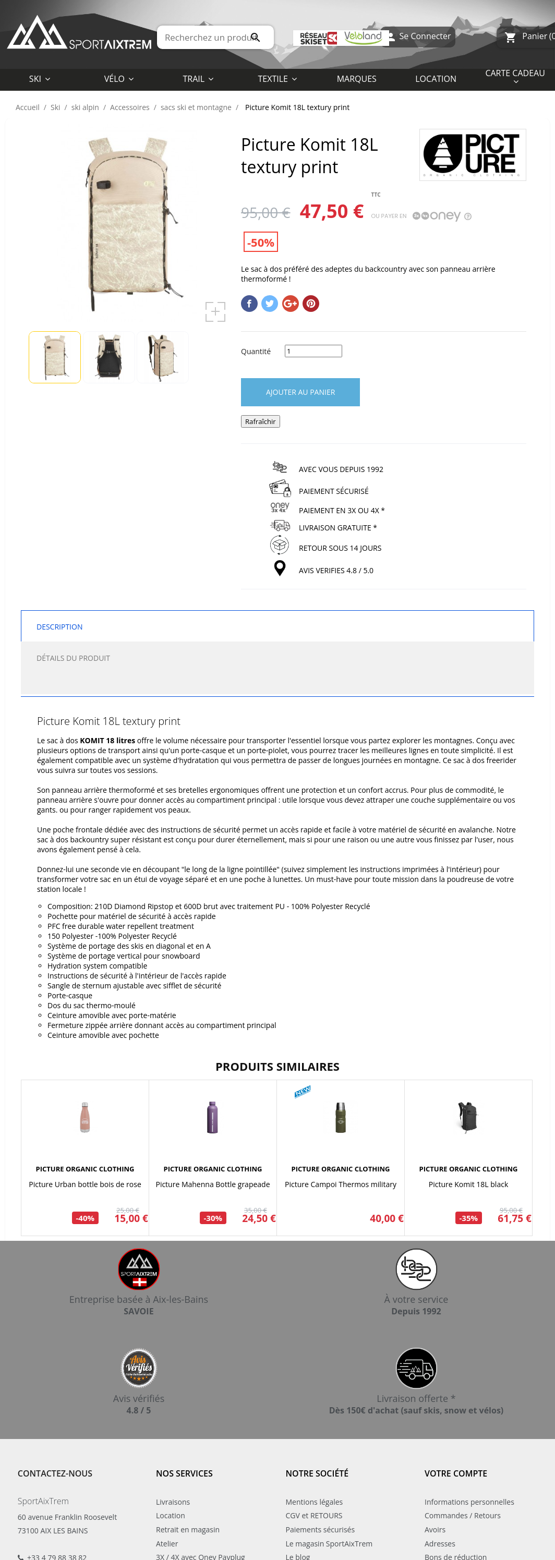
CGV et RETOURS (314, 1515)
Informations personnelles (469, 1502)
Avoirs (435, 1529)
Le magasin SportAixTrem (329, 1544)
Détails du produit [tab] (73, 658)
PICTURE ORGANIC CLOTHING (85, 1168)
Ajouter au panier (300, 392)
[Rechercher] (215, 37)
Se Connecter (417, 37)
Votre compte (456, 1473)
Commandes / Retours (463, 1515)
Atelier (167, 1544)
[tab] (277, 683)
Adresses (440, 1544)
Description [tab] (59, 627)
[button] (277, 78)
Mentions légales (314, 1502)
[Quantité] (313, 351)
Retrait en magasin (188, 1529)
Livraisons (173, 1502)
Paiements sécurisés (320, 1529)
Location (170, 1515)
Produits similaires (277, 1066)
